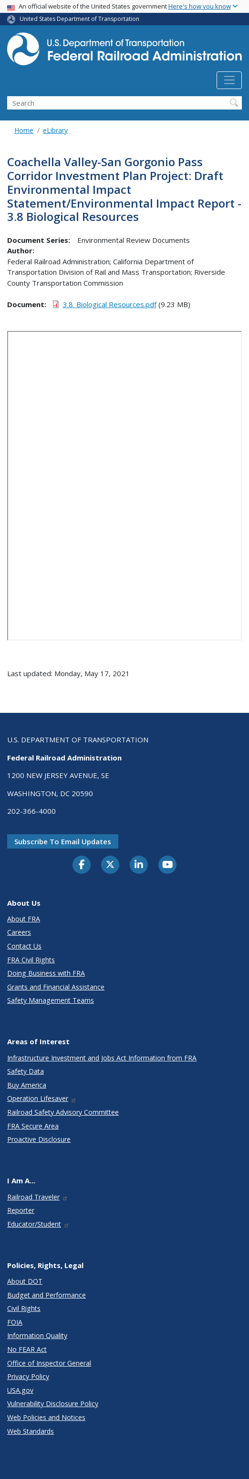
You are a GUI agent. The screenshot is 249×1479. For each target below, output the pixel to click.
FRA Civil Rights (31, 959)
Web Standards (30, 1431)
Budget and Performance (46, 1294)
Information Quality (37, 1335)
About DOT (24, 1281)
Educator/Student (38, 1224)
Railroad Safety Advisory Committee (63, 1112)
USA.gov (20, 1390)
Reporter (20, 1210)
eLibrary (55, 130)
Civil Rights (24, 1308)
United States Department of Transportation (79, 19)
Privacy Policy (28, 1376)
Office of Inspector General (49, 1363)
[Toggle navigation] (229, 80)
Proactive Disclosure (39, 1139)
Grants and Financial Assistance (55, 986)
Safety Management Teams (50, 1000)
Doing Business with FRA (46, 973)
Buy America (26, 1084)
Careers (19, 932)
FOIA (14, 1322)
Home (23, 130)
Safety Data (25, 1071)
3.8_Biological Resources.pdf (109, 304)
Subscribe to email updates (62, 841)
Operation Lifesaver (42, 1098)
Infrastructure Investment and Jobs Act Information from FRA (102, 1057)
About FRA (23, 918)
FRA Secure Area (33, 1125)
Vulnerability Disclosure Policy (52, 1403)
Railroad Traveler (37, 1196)
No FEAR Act (27, 1349)
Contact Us (24, 945)
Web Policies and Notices (46, 1417)
